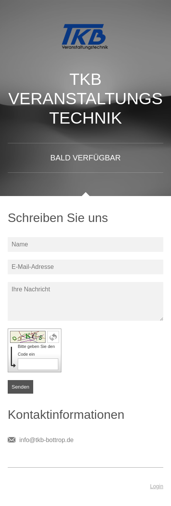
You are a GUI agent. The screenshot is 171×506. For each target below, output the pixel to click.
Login (156, 486)
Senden (20, 387)
